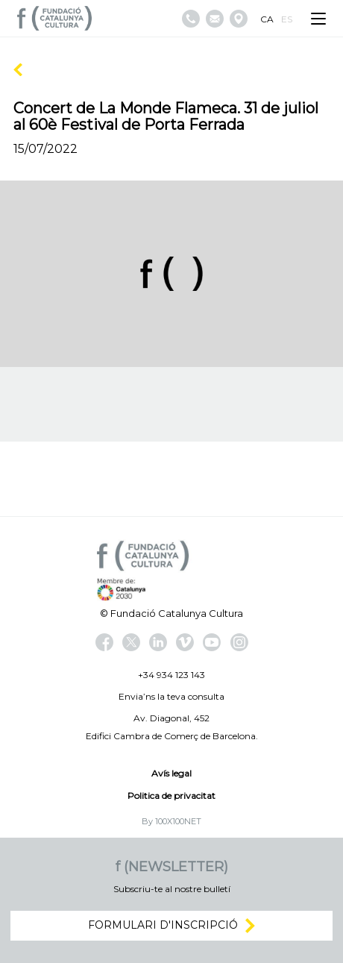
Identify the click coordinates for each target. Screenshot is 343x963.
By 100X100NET (171, 821)
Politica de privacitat (171, 795)
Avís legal (171, 773)
